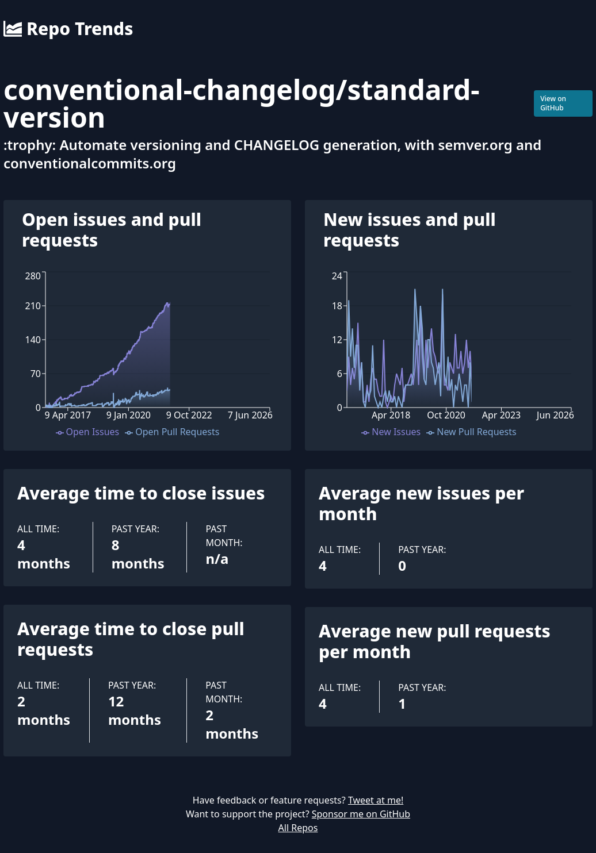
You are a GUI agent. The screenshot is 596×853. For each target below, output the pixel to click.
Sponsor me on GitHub (361, 814)
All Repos (298, 827)
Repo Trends (68, 28)
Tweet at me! (375, 800)
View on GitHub (553, 103)
